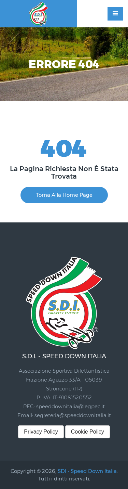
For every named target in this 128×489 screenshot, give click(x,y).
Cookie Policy (87, 432)
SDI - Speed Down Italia (87, 471)
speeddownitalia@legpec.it (70, 406)
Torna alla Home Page (64, 195)
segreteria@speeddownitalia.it (72, 415)
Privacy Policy (41, 432)
